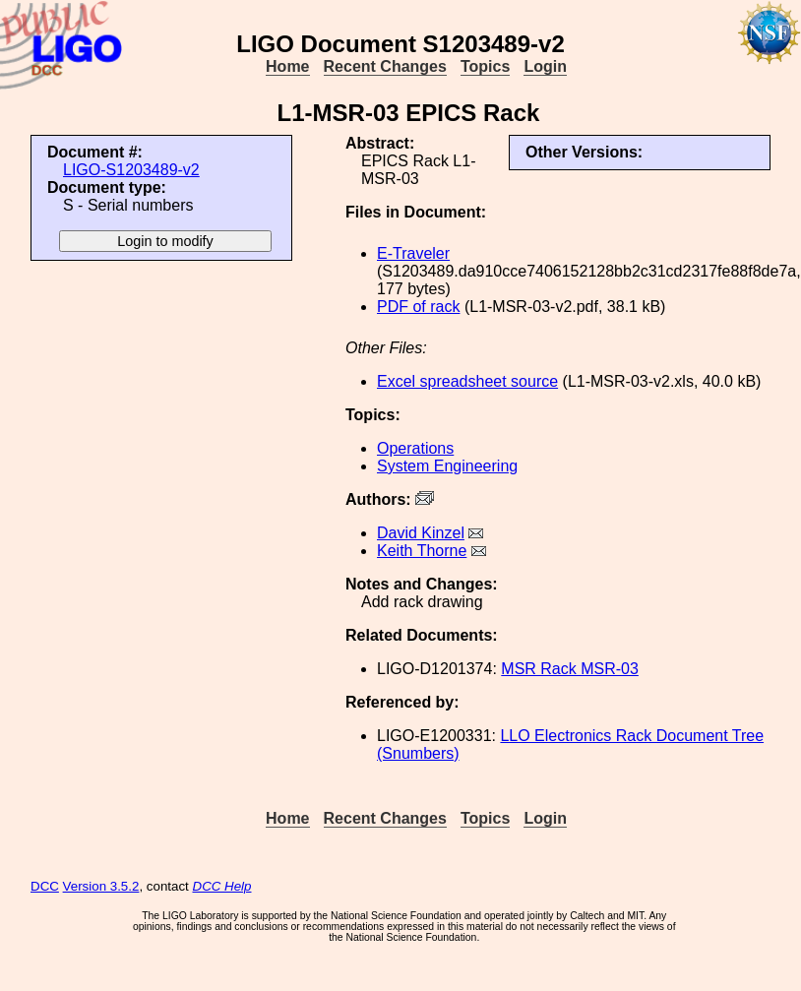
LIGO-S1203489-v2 (131, 169)
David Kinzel (420, 533)
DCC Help (222, 886)
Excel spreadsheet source (467, 381)
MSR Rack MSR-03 (570, 668)
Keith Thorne (421, 550)
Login (545, 66)
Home (287, 66)
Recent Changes (385, 66)
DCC (45, 886)
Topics (485, 66)
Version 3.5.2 (101, 886)
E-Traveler (413, 253)
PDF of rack (418, 306)
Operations (415, 448)
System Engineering (447, 466)
